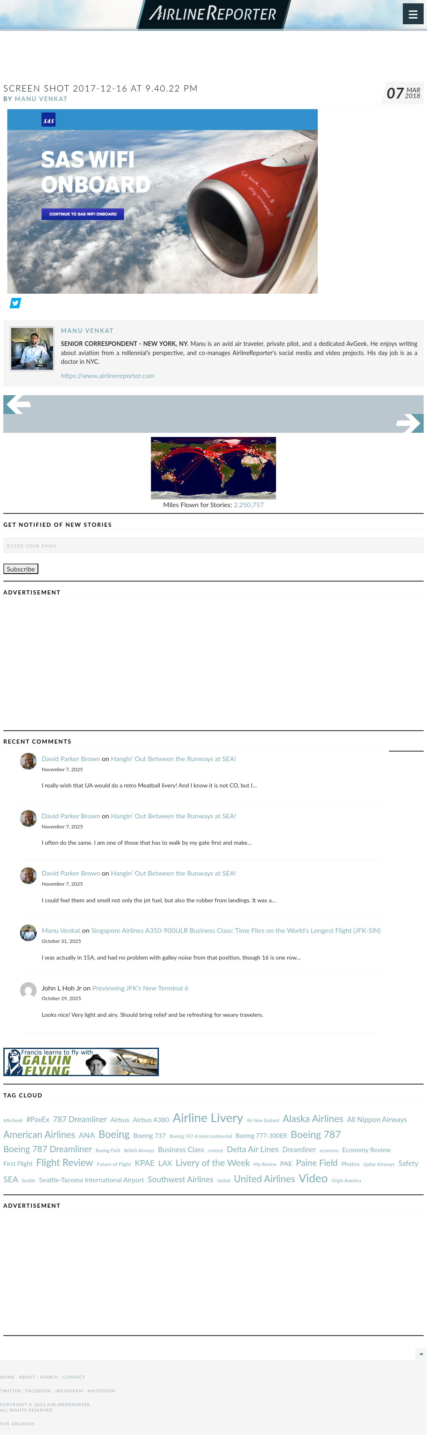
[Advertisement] (213, 60)
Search (49, 1376)
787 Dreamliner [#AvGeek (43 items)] (80, 1119)
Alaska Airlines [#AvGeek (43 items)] (313, 1118)
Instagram (69, 1390)
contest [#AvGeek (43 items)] (215, 1150)
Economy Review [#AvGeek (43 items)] (366, 1149)
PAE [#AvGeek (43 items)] (286, 1163)
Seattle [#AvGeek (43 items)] (28, 1180)
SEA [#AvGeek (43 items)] (10, 1179)
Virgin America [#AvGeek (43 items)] (346, 1180)
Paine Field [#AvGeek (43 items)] (317, 1162)
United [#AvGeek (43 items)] (223, 1180)
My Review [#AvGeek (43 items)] (265, 1164)
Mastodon (102, 1390)
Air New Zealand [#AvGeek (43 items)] (263, 1120)
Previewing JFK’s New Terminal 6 (140, 988)
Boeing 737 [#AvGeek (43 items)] (149, 1135)
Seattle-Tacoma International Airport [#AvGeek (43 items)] (91, 1180)
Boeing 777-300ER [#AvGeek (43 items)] (261, 1135)
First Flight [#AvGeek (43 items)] (18, 1163)
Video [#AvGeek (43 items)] (313, 1178)
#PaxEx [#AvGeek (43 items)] (37, 1119)
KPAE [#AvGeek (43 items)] (145, 1163)
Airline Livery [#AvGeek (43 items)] (208, 1117)
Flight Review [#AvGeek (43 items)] (64, 1162)
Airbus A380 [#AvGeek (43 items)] (151, 1119)
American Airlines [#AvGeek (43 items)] (39, 1134)
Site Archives (17, 1423)
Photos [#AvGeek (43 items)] (350, 1163)
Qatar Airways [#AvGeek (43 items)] (379, 1164)
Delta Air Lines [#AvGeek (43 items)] (253, 1149)
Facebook (38, 1390)
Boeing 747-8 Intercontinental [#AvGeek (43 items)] (200, 1136)
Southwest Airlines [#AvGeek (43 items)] (181, 1179)
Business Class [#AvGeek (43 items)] (181, 1149)
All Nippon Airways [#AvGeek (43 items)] (377, 1119)
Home (7, 1376)
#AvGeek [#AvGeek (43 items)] (13, 1120)
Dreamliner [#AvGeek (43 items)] (299, 1149)
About (27, 1376)
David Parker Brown (71, 758)
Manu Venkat (41, 98)
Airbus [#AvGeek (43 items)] (120, 1119)
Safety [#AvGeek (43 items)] (408, 1163)
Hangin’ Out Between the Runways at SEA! (173, 758)
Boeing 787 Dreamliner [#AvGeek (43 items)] (47, 1148)
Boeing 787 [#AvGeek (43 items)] (316, 1134)
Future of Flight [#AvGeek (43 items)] (114, 1164)
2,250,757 (249, 504)
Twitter (10, 1390)
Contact (74, 1376)
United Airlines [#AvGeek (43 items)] (264, 1178)
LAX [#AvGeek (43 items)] (165, 1163)
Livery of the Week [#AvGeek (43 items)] (213, 1162)
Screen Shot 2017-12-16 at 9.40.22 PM (100, 88)
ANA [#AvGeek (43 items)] (87, 1135)
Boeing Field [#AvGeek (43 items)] (107, 1150)
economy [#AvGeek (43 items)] (329, 1150)
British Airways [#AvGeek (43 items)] (139, 1150)
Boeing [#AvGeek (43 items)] (114, 1134)
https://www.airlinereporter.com (108, 375)
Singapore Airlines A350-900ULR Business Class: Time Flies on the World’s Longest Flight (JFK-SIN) (236, 930)
